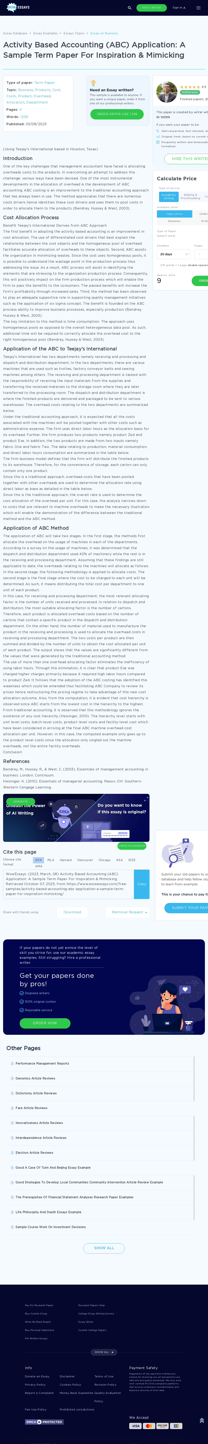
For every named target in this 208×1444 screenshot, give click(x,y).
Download (72, 912)
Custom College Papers (95, 1221)
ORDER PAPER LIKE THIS (117, 114)
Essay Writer (87, 1213)
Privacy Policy (35, 1277)
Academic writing (168, 197)
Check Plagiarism (131, 821)
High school (175, 214)
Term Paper (44, 82)
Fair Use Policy (36, 1302)
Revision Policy (105, 1277)
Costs (11, 96)
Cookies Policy (70, 1277)
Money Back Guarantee (76, 1285)
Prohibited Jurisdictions (77, 1302)
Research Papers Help (94, 1196)
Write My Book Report (41, 1213)
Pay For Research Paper (42, 1196)
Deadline (163, 246)
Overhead (41, 96)
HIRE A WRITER (151, 8)
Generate (20, 823)
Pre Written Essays (39, 1230)
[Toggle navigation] (198, 8)
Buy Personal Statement (43, 1221)
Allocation (15, 102)
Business (25, 90)
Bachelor (174, 221)
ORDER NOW (45, 1023)
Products (43, 90)
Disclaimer (67, 1268)
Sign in (179, 8)
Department (37, 102)
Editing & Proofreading (190, 197)
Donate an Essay (37, 1268)
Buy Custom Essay (38, 1204)
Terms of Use (104, 1268)
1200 (24, 117)
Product (25, 96)
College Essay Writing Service (100, 1204)
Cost (56, 90)
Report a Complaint (39, 1285)
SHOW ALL (102, 1244)
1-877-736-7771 (39, 1338)
